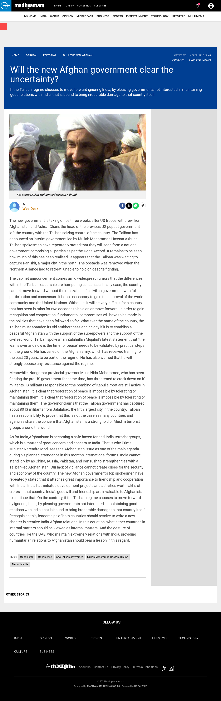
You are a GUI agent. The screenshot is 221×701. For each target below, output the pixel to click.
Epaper (58, 5)
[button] (5, 5)
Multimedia (196, 16)
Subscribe (100, 5)
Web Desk (30, 209)
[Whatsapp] (135, 205)
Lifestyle (178, 16)
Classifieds (84, 5)
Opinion (67, 16)
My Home (30, 16)
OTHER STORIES (17, 594)
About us (84, 667)
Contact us (101, 667)
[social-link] (142, 205)
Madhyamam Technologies (103, 686)
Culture (20, 652)
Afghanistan (27, 557)
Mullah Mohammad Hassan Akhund (107, 557)
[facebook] (122, 205)
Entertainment (137, 16)
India (43, 16)
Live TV (70, 5)
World (54, 16)
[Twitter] (129, 205)
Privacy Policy (120, 667)
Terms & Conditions (145, 667)
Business (103, 16)
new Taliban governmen (69, 557)
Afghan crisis (45, 557)
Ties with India (20, 564)
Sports (118, 16)
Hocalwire (140, 686)
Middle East (85, 16)
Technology (159, 16)
